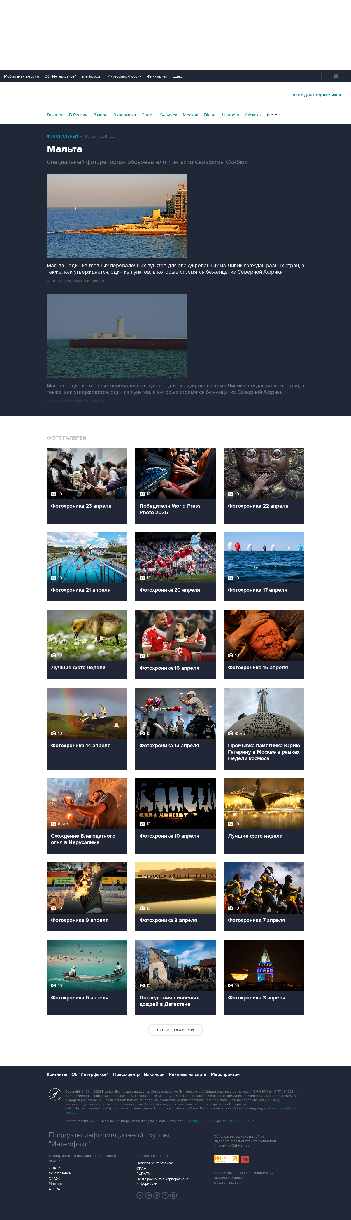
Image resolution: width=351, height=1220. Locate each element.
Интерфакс (176, 94)
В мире (100, 115)
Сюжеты (253, 115)
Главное (55, 115)
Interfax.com (91, 76)
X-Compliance (60, 1173)
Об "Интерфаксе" (60, 76)
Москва (190, 115)
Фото (272, 115)
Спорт (147, 115)
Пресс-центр (126, 1074)
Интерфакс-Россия (125, 76)
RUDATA (143, 1174)
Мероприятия (225, 1074)
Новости (230, 115)
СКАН (141, 1168)
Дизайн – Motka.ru (228, 1183)
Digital (210, 115)
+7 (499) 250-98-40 (200, 1121)
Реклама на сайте (187, 1074)
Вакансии (154, 1074)
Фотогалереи (62, 136)
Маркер (55, 1184)
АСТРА (54, 1189)
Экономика (124, 115)
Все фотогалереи (175, 1029)
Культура (168, 115)
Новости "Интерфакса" (154, 1163)
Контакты (57, 1074)
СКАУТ (54, 1178)
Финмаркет (157, 76)
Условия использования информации (244, 1173)
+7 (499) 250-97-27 (240, 1121)
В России (78, 115)
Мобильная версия (21, 76)
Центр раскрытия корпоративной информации (163, 1181)
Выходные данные (228, 1178)
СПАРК (55, 1168)
